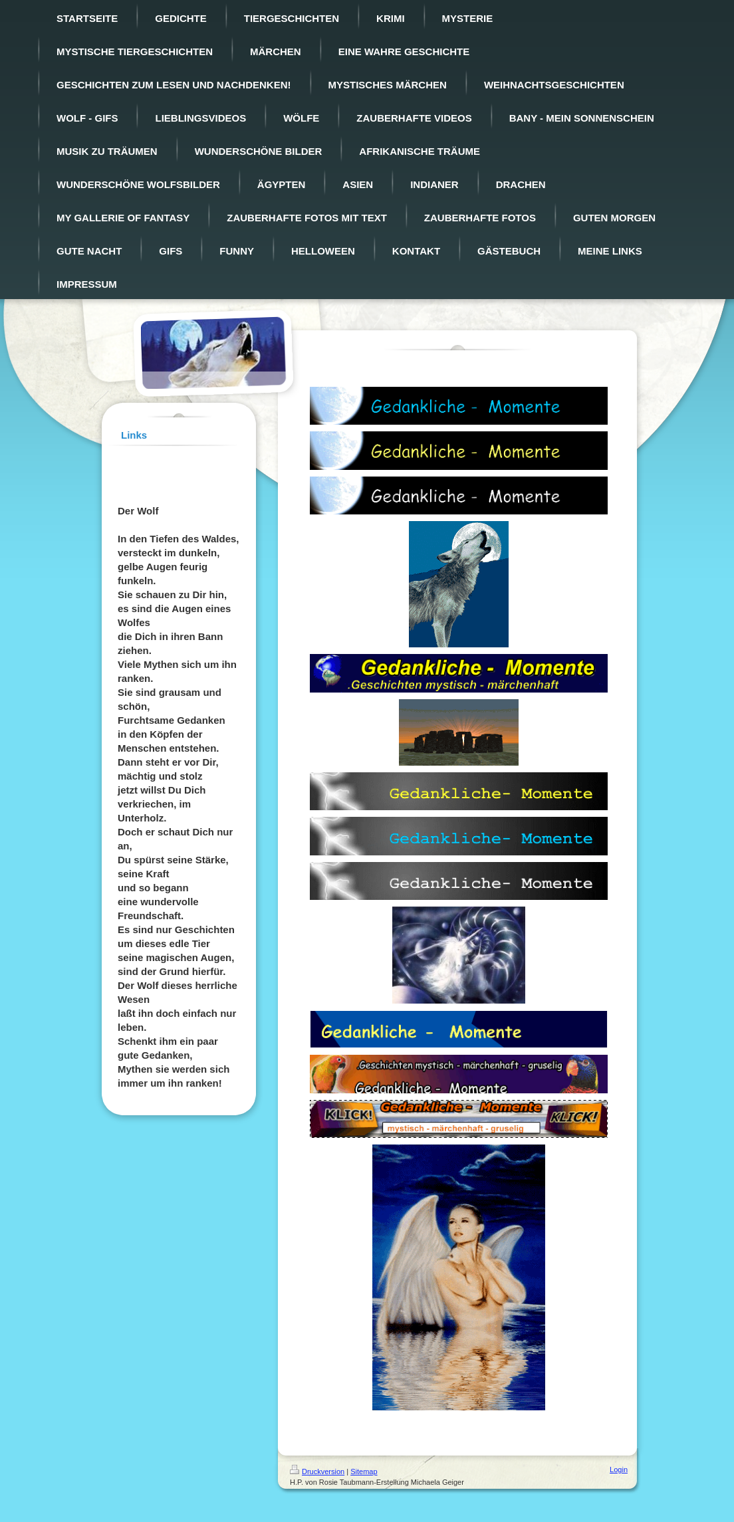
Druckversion (317, 1471)
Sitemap (363, 1471)
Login (619, 1469)
